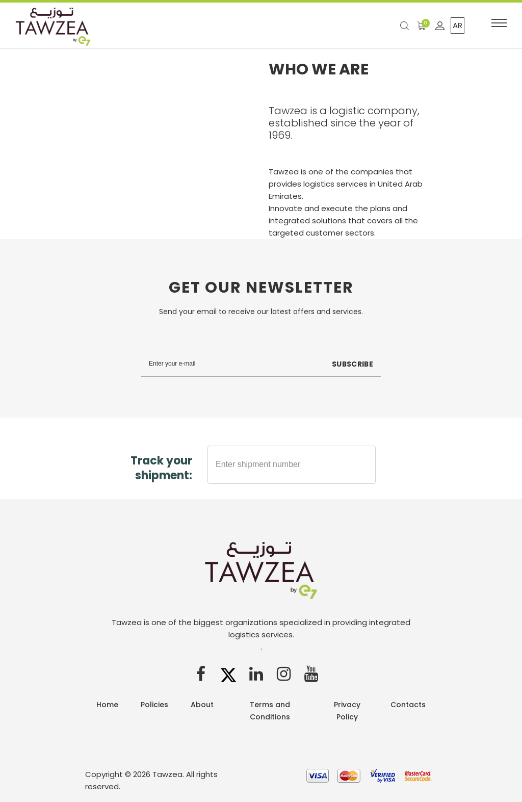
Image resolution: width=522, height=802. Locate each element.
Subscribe (352, 364)
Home (107, 705)
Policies (154, 705)
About (202, 705)
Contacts (408, 705)
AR (457, 25)
